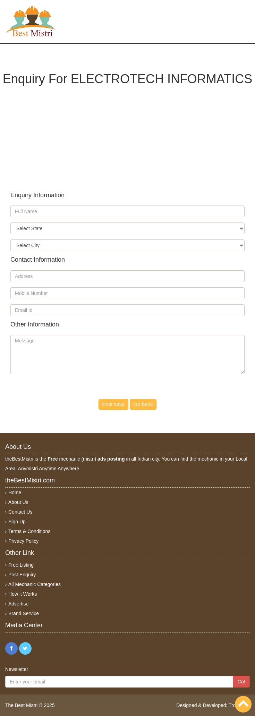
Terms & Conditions (29, 531)
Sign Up (17, 521)
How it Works (22, 594)
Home (14, 492)
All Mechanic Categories (34, 584)
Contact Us (20, 512)
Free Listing (21, 565)
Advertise (18, 603)
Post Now (113, 404)
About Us (18, 502)
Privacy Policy (23, 541)
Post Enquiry (22, 574)
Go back (143, 404)
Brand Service (23, 613)
